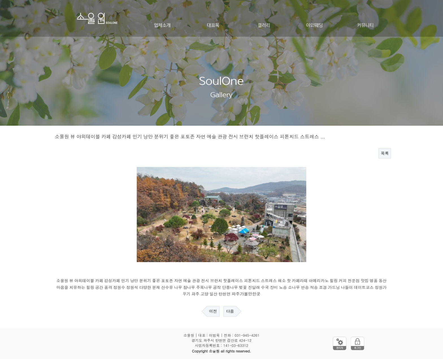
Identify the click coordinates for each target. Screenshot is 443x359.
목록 (385, 153)
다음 (230, 311)
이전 (213, 311)
